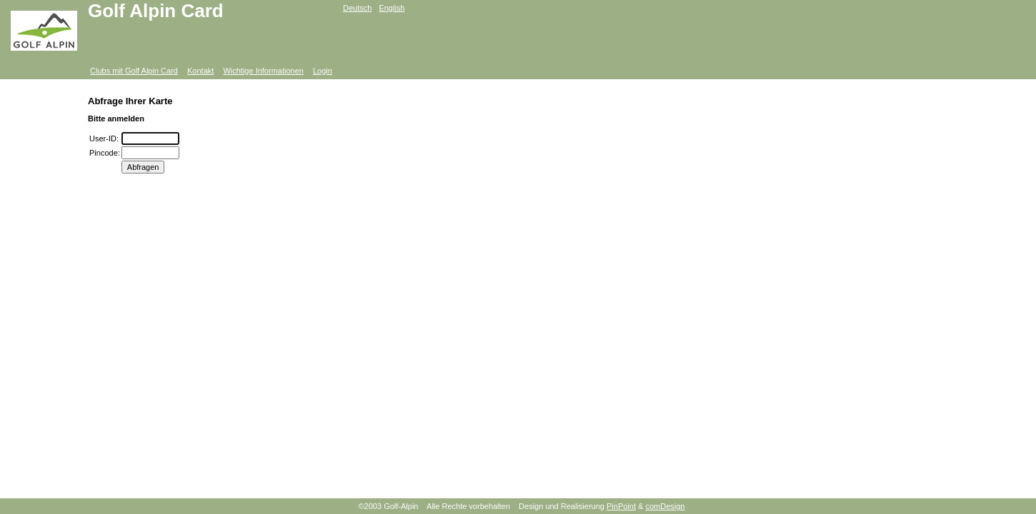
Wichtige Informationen (263, 70)
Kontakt (200, 70)
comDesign (664, 506)
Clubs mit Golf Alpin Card (134, 70)
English (391, 8)
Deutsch (357, 8)
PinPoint (621, 506)
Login (322, 70)
